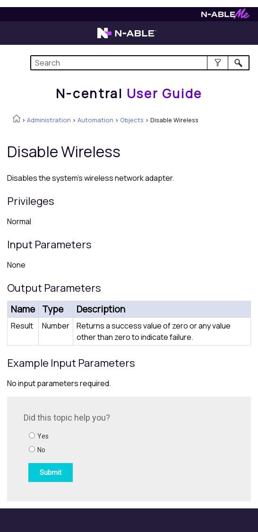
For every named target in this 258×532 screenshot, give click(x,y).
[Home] (129, 93)
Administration (49, 120)
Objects (132, 120)
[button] (217, 62)
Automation (95, 120)
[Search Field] (139, 62)
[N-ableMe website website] (225, 16)
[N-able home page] (126, 37)
